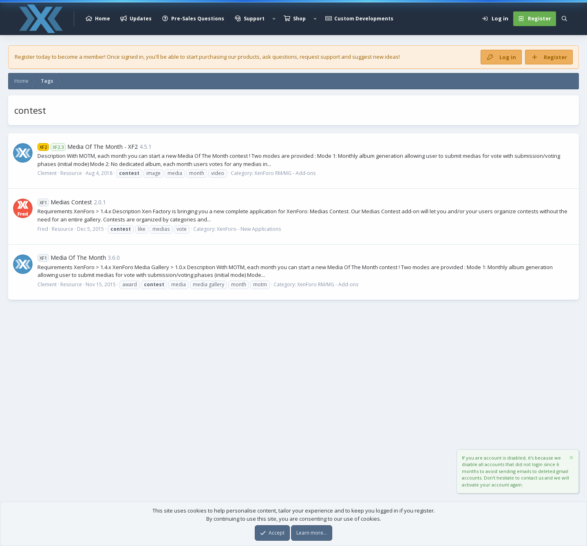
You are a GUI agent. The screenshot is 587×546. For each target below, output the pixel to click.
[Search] (564, 18)
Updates (141, 18)
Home (102, 18)
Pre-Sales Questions (197, 18)
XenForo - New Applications (249, 228)
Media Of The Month (72, 257)
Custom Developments (363, 18)
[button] (273, 18)
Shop (299, 18)
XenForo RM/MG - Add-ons (285, 173)
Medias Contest (65, 202)
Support (254, 18)
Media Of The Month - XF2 (88, 146)
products (249, 56)
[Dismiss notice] (570, 458)
